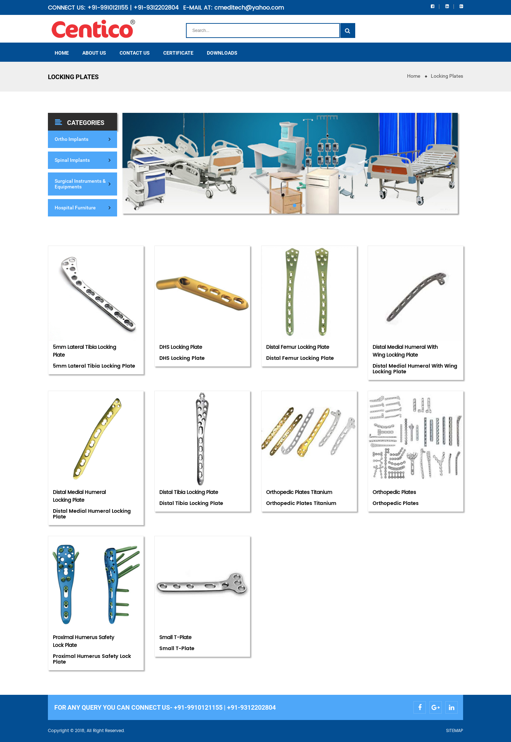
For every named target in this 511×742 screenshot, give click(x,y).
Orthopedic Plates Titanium (299, 492)
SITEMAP (454, 730)
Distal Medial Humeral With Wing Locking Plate (405, 351)
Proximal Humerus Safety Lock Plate (83, 641)
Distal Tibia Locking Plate (188, 492)
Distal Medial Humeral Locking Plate (79, 496)
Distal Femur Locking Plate (297, 347)
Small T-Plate (175, 637)
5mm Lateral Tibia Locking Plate (84, 351)
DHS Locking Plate (180, 347)
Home (413, 76)
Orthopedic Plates (394, 492)
